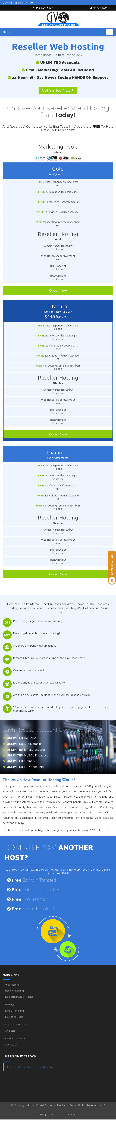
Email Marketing (14, 1010)
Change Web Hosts (15, 1024)
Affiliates (10, 1030)
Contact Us (11, 1044)
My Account (100, 8)
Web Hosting (12, 984)
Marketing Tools (14, 1017)
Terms (54, 1114)
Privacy (42, 1114)
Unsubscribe (70, 1114)
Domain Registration (18, 2)
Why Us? (10, 1004)
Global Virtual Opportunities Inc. (30, 1067)
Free (41, 182)
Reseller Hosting (14, 990)
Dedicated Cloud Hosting (19, 997)
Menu (7, 32)
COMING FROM (48, 852)
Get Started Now (58, 90)
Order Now (58, 290)
